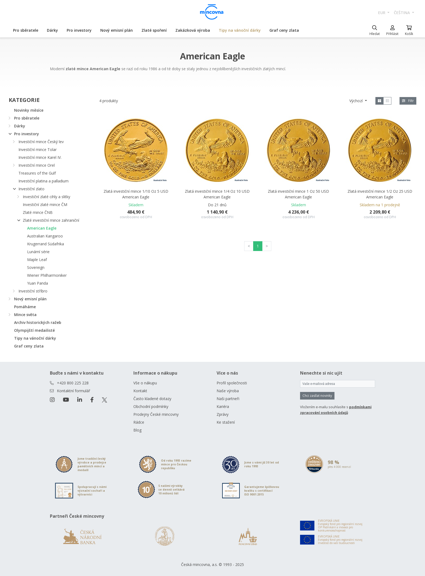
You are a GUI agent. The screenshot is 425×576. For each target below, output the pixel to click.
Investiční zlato (31, 188)
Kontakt (140, 390)
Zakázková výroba (192, 30)
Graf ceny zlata (284, 30)
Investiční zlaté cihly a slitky (46, 196)
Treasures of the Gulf (37, 173)
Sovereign (35, 267)
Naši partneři (228, 398)
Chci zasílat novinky (317, 395)
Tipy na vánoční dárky (240, 30)
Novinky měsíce (28, 110)
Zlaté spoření (154, 30)
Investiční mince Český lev (41, 141)
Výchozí (356, 100)
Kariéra (223, 406)
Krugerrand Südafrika (45, 243)
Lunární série (38, 251)
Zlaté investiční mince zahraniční (51, 220)
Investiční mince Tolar (37, 149)
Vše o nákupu (145, 382)
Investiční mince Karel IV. (40, 157)
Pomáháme (25, 306)
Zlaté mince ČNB (38, 212)
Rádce (138, 422)
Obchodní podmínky (150, 406)
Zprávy (222, 414)
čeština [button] (402, 12)
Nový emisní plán (116, 30)
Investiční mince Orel (36, 165)
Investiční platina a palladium (43, 181)
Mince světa (25, 314)
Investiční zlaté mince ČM (45, 204)
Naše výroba (228, 390)
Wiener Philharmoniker (47, 275)
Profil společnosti (232, 382)
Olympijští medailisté (34, 330)
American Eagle (41, 228)
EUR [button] (382, 12)
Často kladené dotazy (152, 398)
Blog (137, 430)
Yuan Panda (37, 283)
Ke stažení (226, 422)
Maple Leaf (37, 259)
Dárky (52, 30)
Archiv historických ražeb (37, 322)
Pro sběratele (25, 30)
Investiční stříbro (32, 291)
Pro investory (79, 30)
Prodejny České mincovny (156, 414)
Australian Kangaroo (45, 236)
